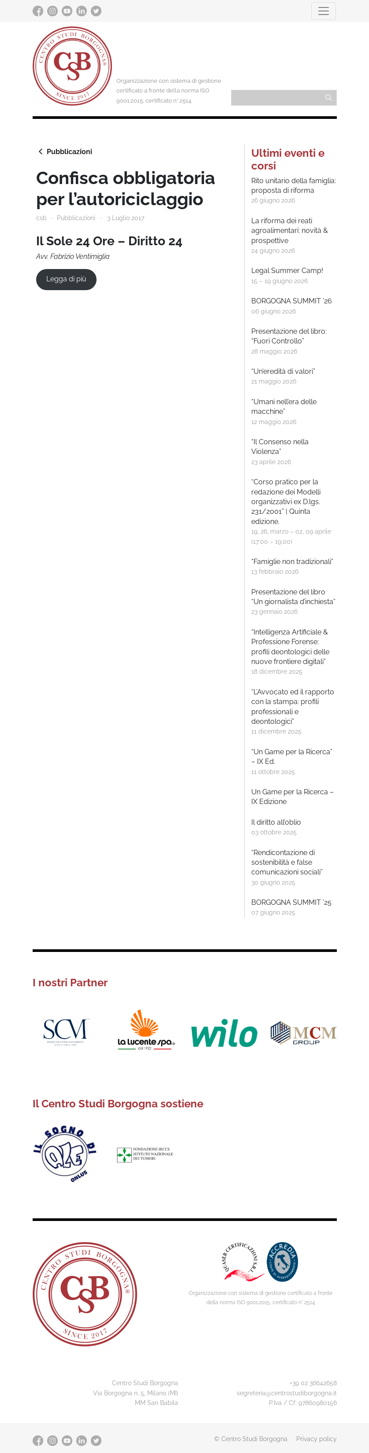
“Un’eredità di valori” (283, 371)
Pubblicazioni (64, 151)
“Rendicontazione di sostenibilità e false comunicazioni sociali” (287, 862)
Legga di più (66, 279)
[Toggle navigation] (323, 11)
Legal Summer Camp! (287, 270)
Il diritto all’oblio (276, 822)
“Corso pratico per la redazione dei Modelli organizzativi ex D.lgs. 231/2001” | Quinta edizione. (286, 502)
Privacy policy (316, 1438)
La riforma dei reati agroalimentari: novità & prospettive (289, 231)
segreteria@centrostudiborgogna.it (287, 1393)
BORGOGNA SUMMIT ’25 (291, 902)
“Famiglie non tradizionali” (292, 561)
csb (41, 217)
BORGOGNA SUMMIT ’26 (291, 301)
